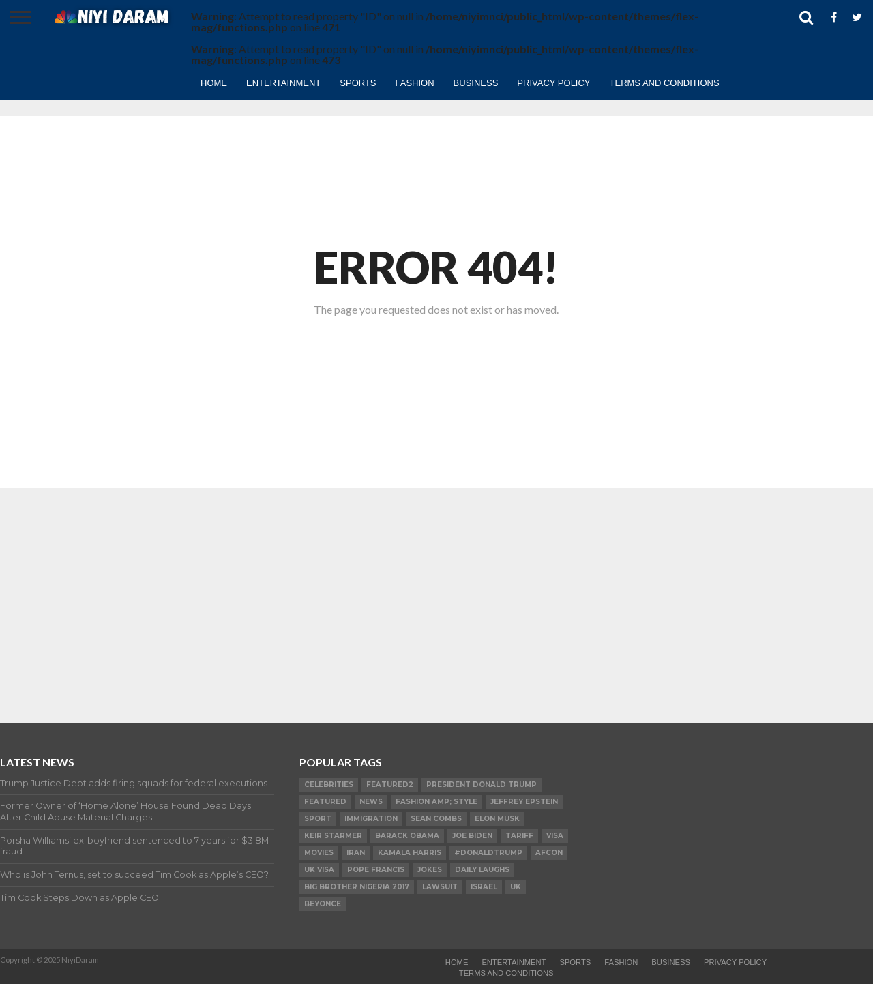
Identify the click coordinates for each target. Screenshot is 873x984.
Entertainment (283, 83)
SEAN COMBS (436, 818)
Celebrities (328, 784)
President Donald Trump (481, 784)
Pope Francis (375, 869)
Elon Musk (497, 818)
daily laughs (482, 869)
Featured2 (389, 784)
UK (515, 886)
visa (554, 835)
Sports (358, 83)
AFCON (549, 852)
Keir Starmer (333, 835)
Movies (319, 852)
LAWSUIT (440, 886)
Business (476, 83)
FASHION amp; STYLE (436, 801)
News (371, 801)
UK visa (319, 869)
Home (214, 83)
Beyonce (322, 903)
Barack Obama (407, 835)
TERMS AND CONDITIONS (665, 83)
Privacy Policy (553, 83)
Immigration (371, 818)
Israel (484, 886)
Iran (355, 852)
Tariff (519, 835)
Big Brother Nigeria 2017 (356, 886)
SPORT (317, 818)
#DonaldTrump (488, 852)
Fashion (415, 83)
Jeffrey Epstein (524, 801)
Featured (325, 801)
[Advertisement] (436, 593)
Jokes (429, 869)
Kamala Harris (409, 852)
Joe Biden (472, 835)
